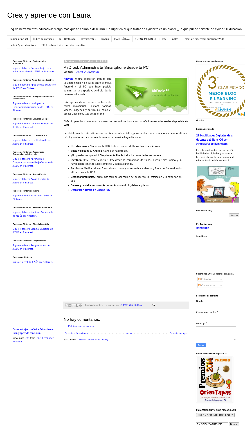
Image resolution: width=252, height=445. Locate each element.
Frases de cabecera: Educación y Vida (204, 39)
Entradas (204, 279)
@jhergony (202, 227)
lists (27, 338)
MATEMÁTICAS (122, 39)
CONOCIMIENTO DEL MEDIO (150, 39)
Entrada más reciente (76, 333)
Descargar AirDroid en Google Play (90, 190)
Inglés (175, 39)
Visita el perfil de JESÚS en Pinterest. (33, 262)
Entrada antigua (178, 333)
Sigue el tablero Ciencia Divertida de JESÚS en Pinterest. (33, 230)
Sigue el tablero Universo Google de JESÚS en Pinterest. (33, 125)
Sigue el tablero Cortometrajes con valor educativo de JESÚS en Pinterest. (34, 69)
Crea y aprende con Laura (49, 15)
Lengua (105, 39)
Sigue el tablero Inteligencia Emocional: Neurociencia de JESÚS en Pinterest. (33, 107)
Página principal (19, 39)
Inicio (129, 333)
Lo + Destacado (67, 39)
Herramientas (88, 39)
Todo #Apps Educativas (23, 45)
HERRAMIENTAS (82, 71)
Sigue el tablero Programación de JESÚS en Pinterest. (31, 247)
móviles (95, 71)
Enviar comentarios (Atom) (93, 339)
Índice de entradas (43, 39)
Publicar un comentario (81, 326)
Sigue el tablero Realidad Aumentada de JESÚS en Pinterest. (33, 213)
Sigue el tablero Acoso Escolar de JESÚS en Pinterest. (31, 180)
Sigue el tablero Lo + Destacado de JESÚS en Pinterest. (32, 141)
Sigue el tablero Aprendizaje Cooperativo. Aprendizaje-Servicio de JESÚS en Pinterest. (33, 162)
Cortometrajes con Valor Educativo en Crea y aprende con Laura (33, 331)
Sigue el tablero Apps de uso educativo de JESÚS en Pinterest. (34, 86)
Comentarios (206, 285)
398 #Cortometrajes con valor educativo (63, 45)
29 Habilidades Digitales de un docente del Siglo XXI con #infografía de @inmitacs (215, 139)
